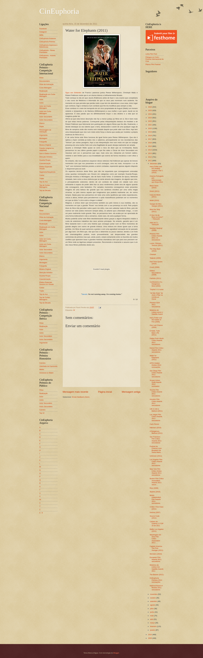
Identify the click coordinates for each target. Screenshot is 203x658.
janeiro (152, 630)
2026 (150, 107)
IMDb (41, 35)
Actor (41, 99)
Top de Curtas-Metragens (44, 186)
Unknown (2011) (156, 456)
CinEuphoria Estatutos (47, 38)
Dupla (41, 126)
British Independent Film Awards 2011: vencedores (155, 499)
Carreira (42, 363)
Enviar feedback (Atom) (80, 397)
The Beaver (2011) (157, 575)
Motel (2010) (154, 200)
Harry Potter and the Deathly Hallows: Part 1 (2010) (156, 169)
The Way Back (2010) (155, 250)
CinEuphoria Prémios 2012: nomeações (156, 580)
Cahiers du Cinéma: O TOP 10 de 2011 (156, 524)
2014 (150, 150)
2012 (150, 157)
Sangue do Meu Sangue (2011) (156, 205)
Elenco (41, 123)
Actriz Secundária (45, 120)
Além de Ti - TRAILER (154, 224)
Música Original (45, 145)
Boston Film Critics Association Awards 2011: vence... (157, 481)
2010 (150, 635)
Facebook (43, 29)
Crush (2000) (154, 267)
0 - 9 (41, 513)
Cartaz (41, 175)
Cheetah (153, 254)
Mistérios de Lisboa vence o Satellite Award (156, 312)
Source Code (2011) (154, 517)
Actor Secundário (45, 117)
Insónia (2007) (155, 512)
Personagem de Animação (45, 131)
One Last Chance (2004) (156, 326)
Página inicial (105, 392)
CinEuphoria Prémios (47, 42)
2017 (150, 139)
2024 (150, 114)
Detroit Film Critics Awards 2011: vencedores (156, 350)
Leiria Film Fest (151, 54)
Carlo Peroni (154, 424)
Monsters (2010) (156, 554)
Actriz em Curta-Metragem (45, 112)
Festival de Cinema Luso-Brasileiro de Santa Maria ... (156, 449)
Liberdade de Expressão (48, 366)
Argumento (43, 135)
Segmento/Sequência (47, 172)
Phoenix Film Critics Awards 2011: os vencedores (156, 237)
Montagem (43, 138)
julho (152, 609)
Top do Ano (43, 182)
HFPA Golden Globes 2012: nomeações (156, 365)
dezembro (154, 164)
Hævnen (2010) (155, 428)
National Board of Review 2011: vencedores (156, 588)
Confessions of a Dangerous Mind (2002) (156, 284)
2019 (150, 132)
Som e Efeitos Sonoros (47, 153)
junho (152, 612)
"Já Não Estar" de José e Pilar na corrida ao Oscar (156, 296)
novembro (154, 594)
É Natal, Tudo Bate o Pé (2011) (155, 333)
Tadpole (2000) (155, 258)
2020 (150, 128)
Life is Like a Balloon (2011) (156, 410)
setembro (153, 601)
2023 (150, 118)
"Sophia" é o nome (157, 289)
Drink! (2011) (154, 191)
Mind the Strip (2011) (155, 210)
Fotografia (43, 142)
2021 (150, 125)
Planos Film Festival (153, 64)
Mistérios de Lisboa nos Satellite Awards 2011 (156, 568)
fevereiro (153, 626)
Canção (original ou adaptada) (46, 149)
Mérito (41, 369)
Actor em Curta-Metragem (45, 107)
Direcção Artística (45, 157)
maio (152, 616)
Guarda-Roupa (44, 160)
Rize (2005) (154, 488)
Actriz (41, 103)
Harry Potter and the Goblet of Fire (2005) (156, 320)
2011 (150, 161)
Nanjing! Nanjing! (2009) (156, 229)
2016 (150, 143)
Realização (43, 91)
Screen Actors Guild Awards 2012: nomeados (155, 383)
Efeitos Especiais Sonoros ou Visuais (46, 283)
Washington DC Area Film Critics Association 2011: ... (155, 539)
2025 (150, 110)
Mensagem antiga (131, 392)
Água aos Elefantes (73, 93)
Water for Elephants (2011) (154, 358)
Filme (41, 78)
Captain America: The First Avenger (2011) (156, 548)
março (152, 623)
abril (152, 619)
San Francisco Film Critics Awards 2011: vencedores (156, 440)
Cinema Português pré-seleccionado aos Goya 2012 (157, 179)
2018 (150, 135)
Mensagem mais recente (75, 392)
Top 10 (41, 413)
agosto (152, 605)
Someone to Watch (46, 373)
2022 (150, 121)
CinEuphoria (59, 11)
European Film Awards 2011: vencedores (156, 559)
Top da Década (45, 190)
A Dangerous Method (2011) (156, 432)
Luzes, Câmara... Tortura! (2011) (156, 244)
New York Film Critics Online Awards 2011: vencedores (156, 472)
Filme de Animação (46, 84)
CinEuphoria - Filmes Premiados (47, 51)
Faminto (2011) (155, 278)
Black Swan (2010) (154, 187)
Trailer (41, 179)
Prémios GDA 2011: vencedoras (155, 305)
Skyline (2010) (155, 492)
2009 (150, 638)
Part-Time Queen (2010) (156, 263)
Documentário (44, 81)
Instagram (43, 32)
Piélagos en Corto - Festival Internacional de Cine (155, 59)
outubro (153, 598)
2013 (150, 153)
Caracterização (45, 163)
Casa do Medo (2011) (155, 196)
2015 (150, 146)
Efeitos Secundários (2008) (155, 273)
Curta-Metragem (45, 88)
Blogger (116, 653)
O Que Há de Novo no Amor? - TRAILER (156, 217)
